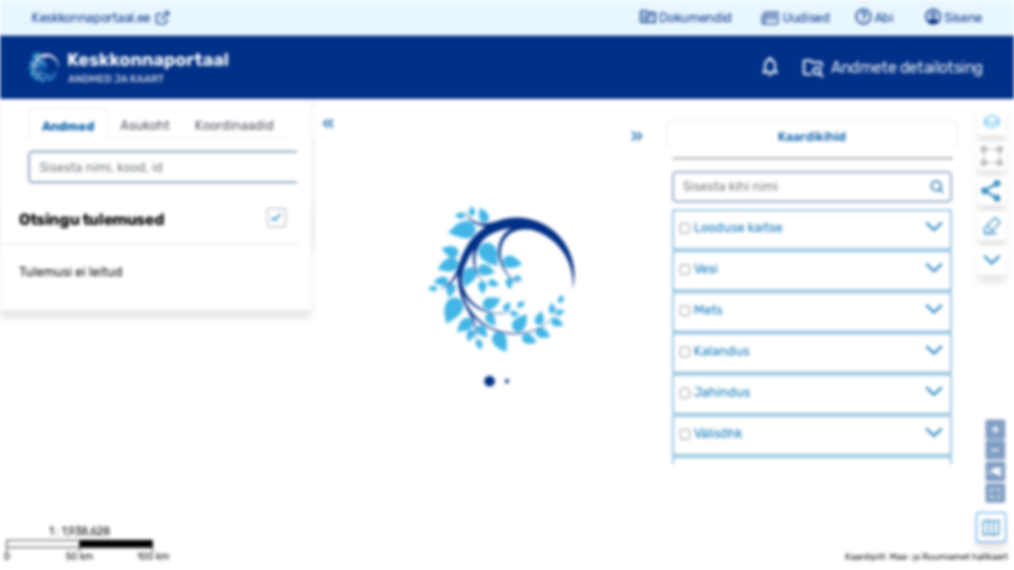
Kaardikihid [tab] (812, 136)
